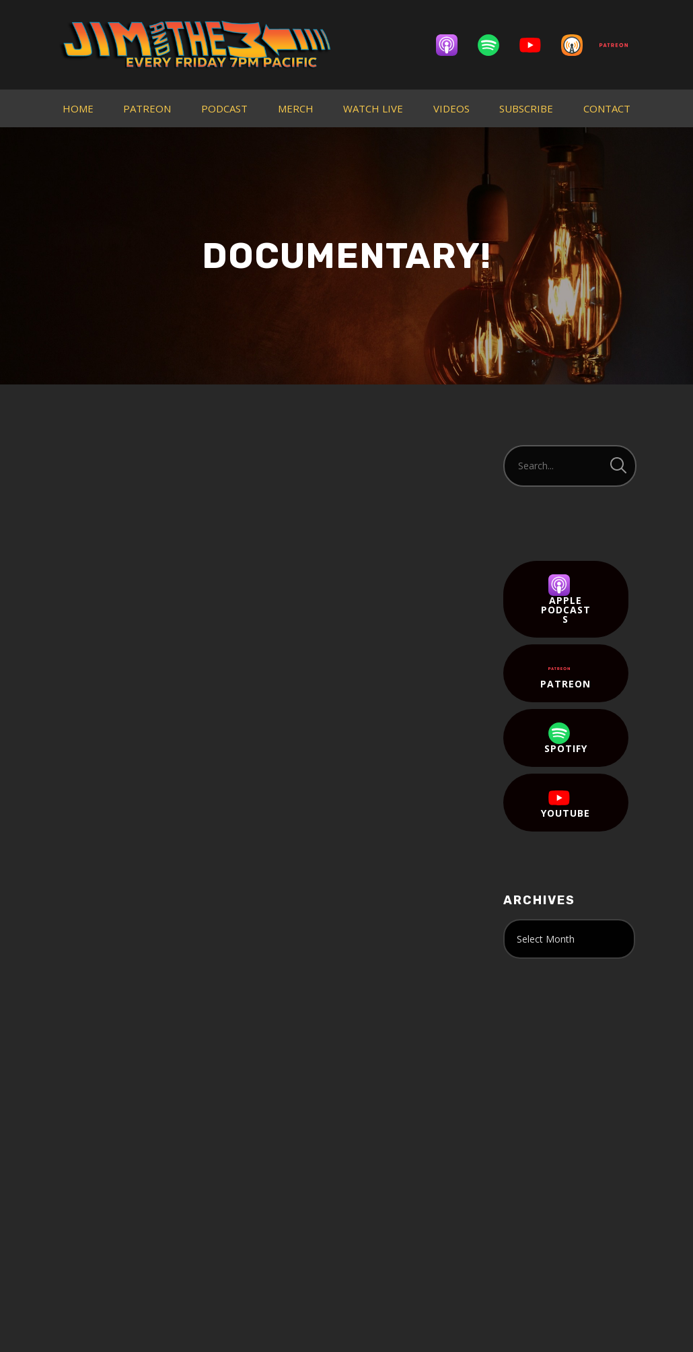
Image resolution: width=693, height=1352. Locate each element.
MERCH (296, 108)
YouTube (565, 803)
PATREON (147, 108)
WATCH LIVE (373, 108)
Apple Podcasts (566, 600)
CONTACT (606, 108)
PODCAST (224, 108)
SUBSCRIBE (526, 108)
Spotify (565, 738)
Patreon (565, 674)
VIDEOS (451, 108)
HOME (78, 108)
